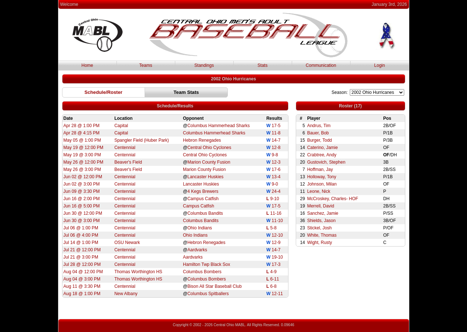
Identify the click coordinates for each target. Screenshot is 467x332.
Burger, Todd (319, 140)
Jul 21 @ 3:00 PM (81, 257)
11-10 (277, 220)
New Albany (125, 293)
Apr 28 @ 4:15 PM (82, 133)
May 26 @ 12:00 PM (84, 162)
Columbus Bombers (202, 271)
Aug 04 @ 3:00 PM (82, 279)
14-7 (276, 140)
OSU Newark (127, 242)
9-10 (274, 198)
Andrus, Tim (318, 125)
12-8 (276, 147)
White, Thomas (321, 235)
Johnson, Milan (322, 184)
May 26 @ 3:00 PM (82, 169)
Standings (204, 65)
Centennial (124, 147)
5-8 (273, 227)
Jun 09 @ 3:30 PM (82, 191)
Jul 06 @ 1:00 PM (81, 227)
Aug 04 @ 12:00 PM (83, 271)
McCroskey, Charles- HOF (332, 198)
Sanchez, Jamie (322, 213)
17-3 (276, 264)
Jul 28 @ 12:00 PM (82, 264)
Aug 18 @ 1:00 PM (82, 293)
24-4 (276, 191)
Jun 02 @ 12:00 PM (83, 176)
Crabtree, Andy (321, 154)
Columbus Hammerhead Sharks (218, 125)
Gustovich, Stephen (326, 162)
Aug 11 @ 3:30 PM (82, 286)
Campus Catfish (202, 198)
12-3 (276, 162)
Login (379, 65)
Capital (121, 125)
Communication (321, 65)
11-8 (276, 133)
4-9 (273, 271)
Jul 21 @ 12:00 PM (82, 249)
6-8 (273, 286)
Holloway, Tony (321, 176)
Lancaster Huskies (205, 176)
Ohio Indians (199, 227)
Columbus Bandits (205, 213)
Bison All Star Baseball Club (214, 286)
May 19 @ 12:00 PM (84, 147)
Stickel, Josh (319, 227)
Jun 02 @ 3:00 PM (82, 184)
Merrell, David (320, 206)
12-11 (277, 293)
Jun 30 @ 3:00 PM (82, 220)
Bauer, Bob (318, 133)
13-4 (276, 176)
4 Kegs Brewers (202, 191)
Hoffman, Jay (320, 169)
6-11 (274, 279)
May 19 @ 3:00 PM (82, 154)
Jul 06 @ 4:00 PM (81, 235)
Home (87, 65)
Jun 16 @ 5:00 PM (82, 206)
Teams (145, 65)
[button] (103, 92)
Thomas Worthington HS (138, 271)
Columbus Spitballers (208, 293)
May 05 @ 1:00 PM (82, 140)
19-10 (277, 257)
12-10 (277, 235)
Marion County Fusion (208, 162)
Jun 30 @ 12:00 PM (83, 213)
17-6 (276, 169)
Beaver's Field (128, 162)
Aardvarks (197, 249)
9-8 (275, 154)
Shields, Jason (321, 220)
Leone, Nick (318, 191)
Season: (340, 92)
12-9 (276, 242)
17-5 (276, 125)
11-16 (276, 213)
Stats (262, 65)
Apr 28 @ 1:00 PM (82, 125)
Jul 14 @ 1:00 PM (81, 242)
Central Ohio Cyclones (209, 147)
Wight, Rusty (319, 242)
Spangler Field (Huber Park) (141, 140)
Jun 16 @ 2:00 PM (82, 198)
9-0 (275, 184)
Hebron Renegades (202, 140)
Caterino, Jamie (322, 147)
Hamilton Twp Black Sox (206, 264)
